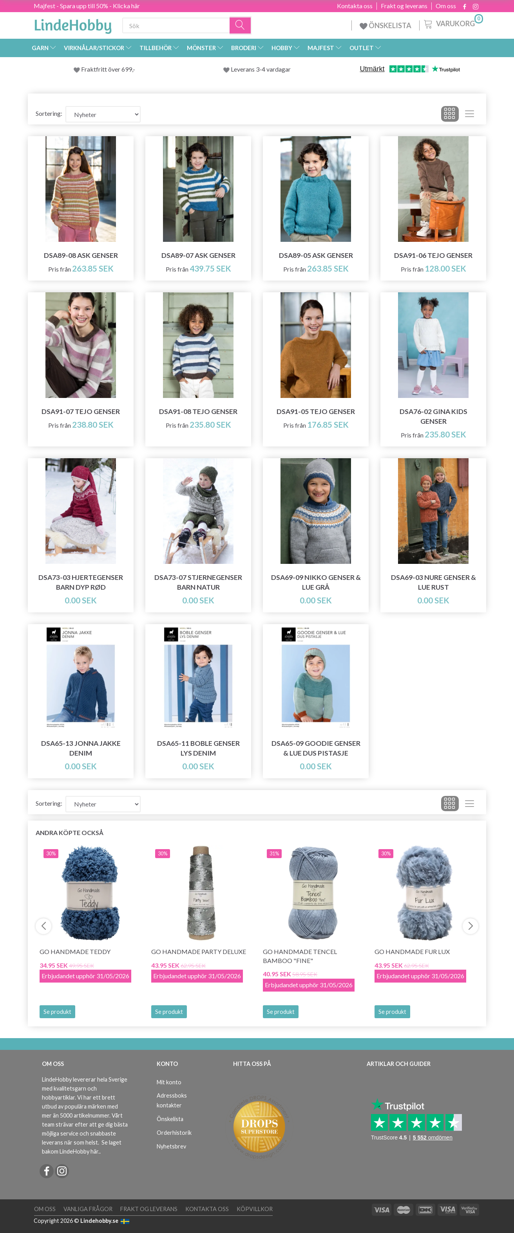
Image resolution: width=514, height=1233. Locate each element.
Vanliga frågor (87, 1209)
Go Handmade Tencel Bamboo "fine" (300, 956)
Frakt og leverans (404, 5)
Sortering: (49, 113)
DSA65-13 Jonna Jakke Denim (81, 748)
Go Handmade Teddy (75, 951)
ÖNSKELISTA (385, 25)
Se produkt (57, 1011)
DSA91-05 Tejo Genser (316, 411)
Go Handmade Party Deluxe (198, 951)
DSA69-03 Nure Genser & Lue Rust (433, 582)
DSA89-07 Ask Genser (198, 255)
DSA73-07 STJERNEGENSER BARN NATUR (198, 582)
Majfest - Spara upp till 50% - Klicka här (87, 5)
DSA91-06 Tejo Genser (433, 255)
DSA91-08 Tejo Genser (198, 411)
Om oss (446, 5)
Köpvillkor (255, 1209)
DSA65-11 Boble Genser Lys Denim (198, 748)
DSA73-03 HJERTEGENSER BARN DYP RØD (80, 582)
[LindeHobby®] (73, 23)
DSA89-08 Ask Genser (81, 255)
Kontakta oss (355, 5)
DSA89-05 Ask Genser (316, 255)
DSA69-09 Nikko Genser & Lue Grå (316, 582)
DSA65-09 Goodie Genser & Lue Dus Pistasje (315, 748)
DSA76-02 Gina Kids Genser (433, 416)
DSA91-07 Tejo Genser (81, 411)
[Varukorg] (453, 23)
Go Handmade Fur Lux (412, 951)
